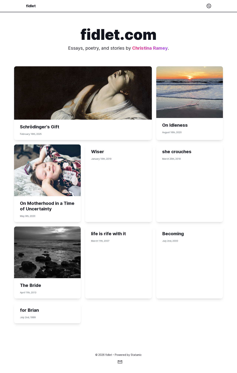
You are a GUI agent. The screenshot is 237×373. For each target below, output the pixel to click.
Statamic (136, 354)
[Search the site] (209, 6)
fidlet (31, 6)
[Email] (120, 362)
